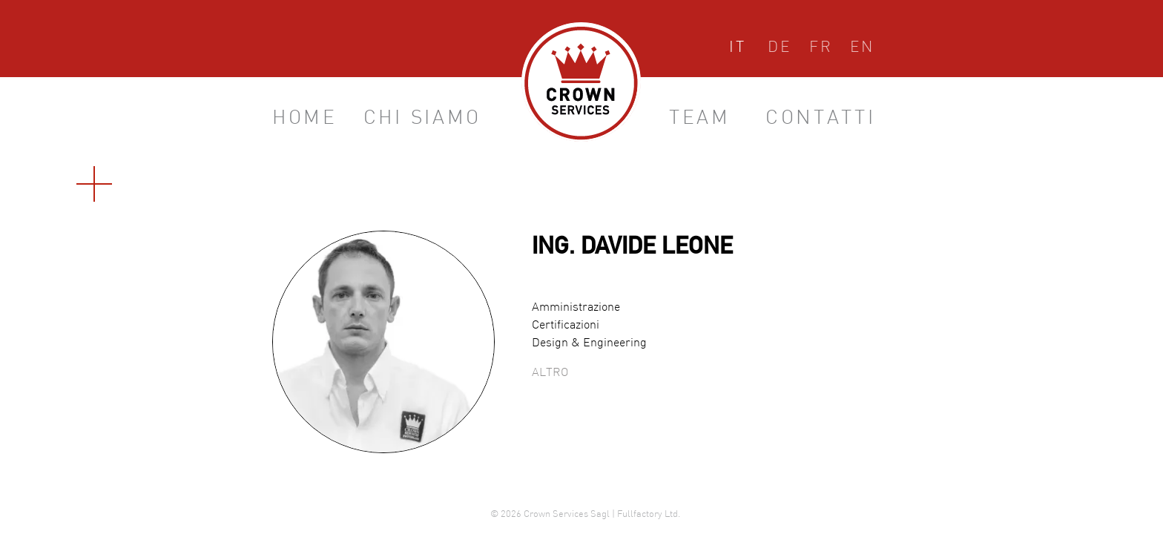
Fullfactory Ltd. (648, 514)
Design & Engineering (589, 343)
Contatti (820, 119)
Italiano (738, 50)
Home (304, 119)
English (862, 50)
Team (700, 119)
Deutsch (779, 50)
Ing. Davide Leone (632, 248)
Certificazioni (565, 326)
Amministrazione (576, 308)
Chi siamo (422, 119)
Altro (550, 373)
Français (821, 50)
